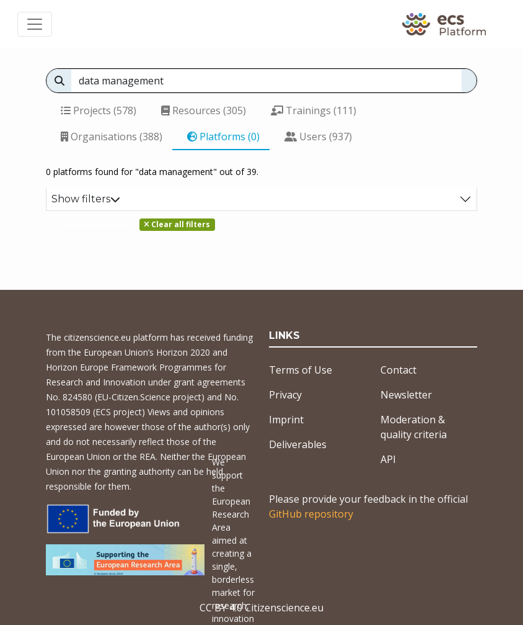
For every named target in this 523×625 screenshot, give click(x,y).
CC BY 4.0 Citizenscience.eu (261, 607)
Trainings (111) (313, 110)
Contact (398, 370)
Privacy (285, 395)
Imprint (286, 419)
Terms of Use (300, 370)
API (388, 459)
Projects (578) (98, 110)
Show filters (85, 199)
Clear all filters (177, 224)
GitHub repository (311, 514)
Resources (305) (203, 110)
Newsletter (406, 395)
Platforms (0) (223, 136)
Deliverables (298, 444)
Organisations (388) (111, 136)
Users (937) (318, 136)
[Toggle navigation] (34, 24)
